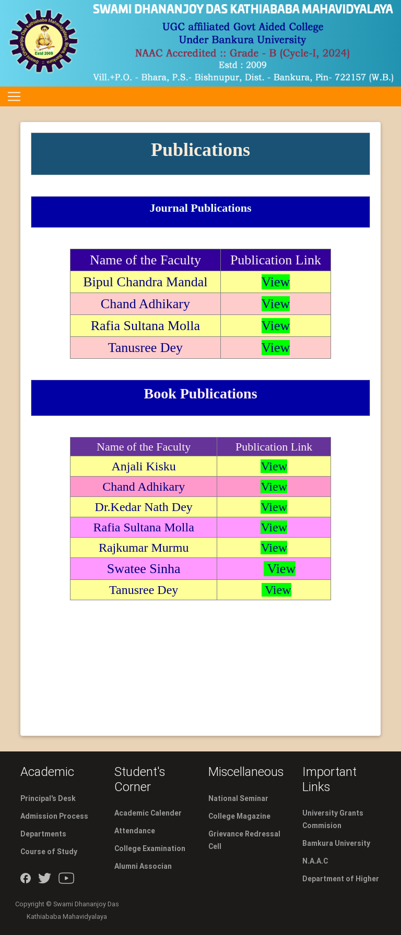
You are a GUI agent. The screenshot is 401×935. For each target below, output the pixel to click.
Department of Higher (340, 878)
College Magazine (239, 816)
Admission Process (54, 816)
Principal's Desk (48, 798)
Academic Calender (148, 813)
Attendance (134, 830)
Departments (43, 834)
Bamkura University (336, 843)
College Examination (149, 848)
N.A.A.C (315, 861)
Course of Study (48, 851)
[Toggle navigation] (14, 96)
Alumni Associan (143, 866)
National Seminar (238, 798)
